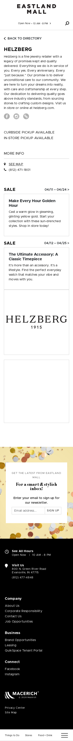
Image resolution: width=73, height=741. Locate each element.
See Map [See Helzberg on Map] (16, 164)
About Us (12, 605)
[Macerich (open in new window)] (22, 695)
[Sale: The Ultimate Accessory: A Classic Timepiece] (36, 256)
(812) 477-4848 (22, 577)
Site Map (11, 712)
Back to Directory (23, 38)
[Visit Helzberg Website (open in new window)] (26, 116)
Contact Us (13, 616)
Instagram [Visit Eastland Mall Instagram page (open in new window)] (12, 674)
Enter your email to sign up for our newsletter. (36, 500)
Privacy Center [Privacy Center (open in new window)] (15, 708)
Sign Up (53, 510)
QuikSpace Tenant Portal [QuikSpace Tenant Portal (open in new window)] (23, 650)
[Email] (28, 510)
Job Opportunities (19, 621)
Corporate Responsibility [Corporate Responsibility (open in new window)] (23, 611)
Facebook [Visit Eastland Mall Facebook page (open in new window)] (12, 669)
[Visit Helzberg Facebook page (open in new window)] (7, 116)
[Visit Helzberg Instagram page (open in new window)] (16, 116)
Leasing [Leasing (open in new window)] (10, 645)
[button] (67, 23)
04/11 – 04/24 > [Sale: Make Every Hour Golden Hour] (57, 189)
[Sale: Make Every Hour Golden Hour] (36, 203)
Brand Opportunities (20, 640)
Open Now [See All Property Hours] (24, 23)
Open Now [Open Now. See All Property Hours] (19, 555)
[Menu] (64, 735)
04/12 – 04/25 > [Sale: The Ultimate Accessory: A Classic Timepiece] (56, 243)
